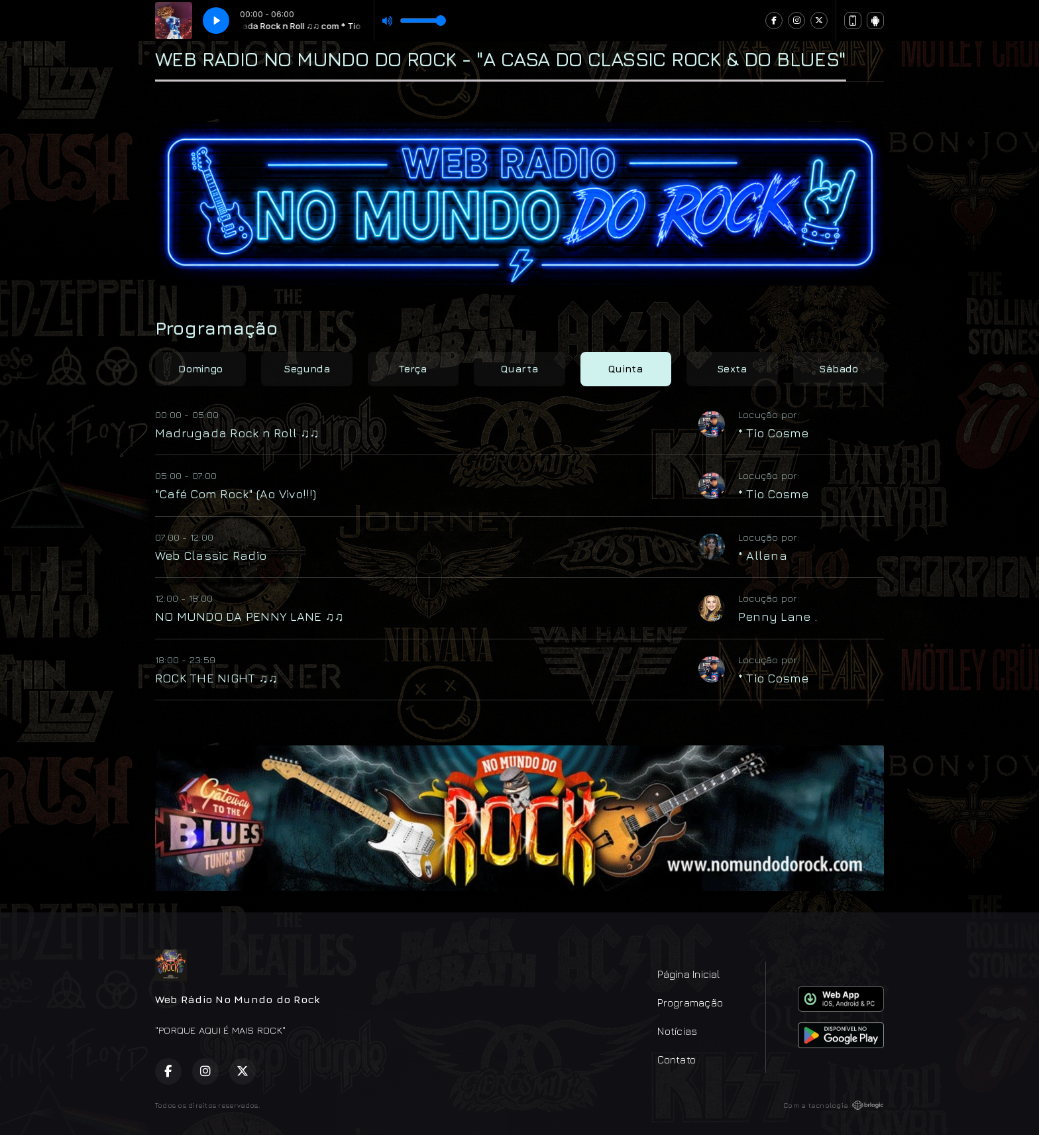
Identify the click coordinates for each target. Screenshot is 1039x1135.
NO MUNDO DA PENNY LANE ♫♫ (249, 616)
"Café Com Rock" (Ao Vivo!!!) (236, 493)
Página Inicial (688, 974)
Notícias (677, 1031)
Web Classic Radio (210, 555)
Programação (690, 1002)
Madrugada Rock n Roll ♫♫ (237, 432)
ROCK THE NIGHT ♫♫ (216, 678)
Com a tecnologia (833, 1105)
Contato (676, 1059)
